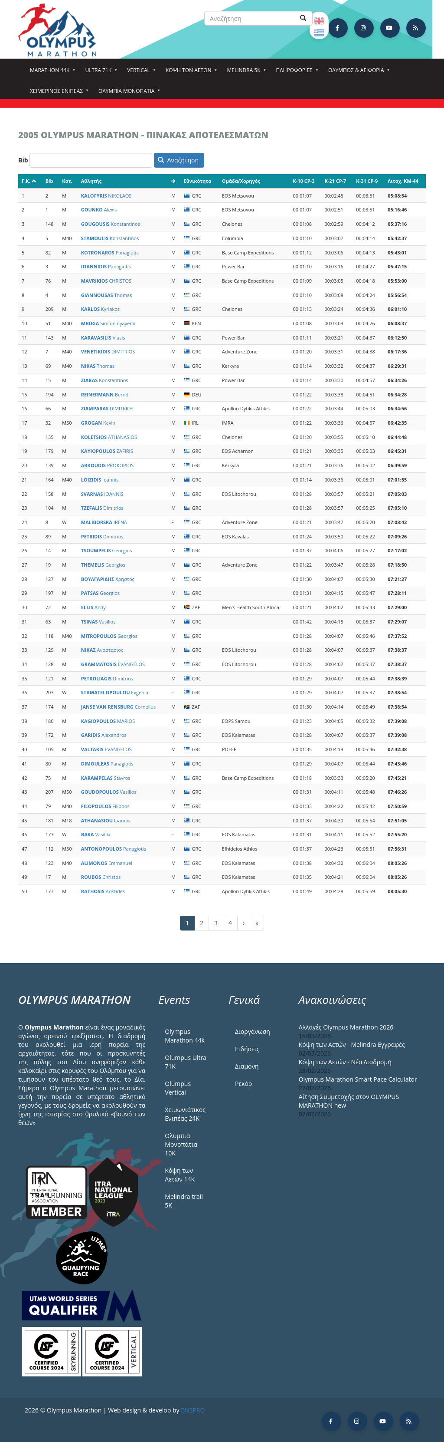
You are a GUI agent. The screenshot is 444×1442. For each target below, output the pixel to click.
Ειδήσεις (247, 1049)
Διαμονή (247, 1066)
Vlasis (103, 337)
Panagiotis (110, 252)
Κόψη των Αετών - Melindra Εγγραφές (352, 1044)
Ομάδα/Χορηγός (241, 181)
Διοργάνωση (252, 1031)
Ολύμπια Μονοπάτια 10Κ (181, 1144)
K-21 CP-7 (335, 181)
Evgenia (114, 692)
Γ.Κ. (29, 181)
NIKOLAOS (106, 195)
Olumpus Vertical (178, 1087)
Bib (23, 160)
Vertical (140, 72)
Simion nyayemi (108, 323)
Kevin (98, 422)
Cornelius (118, 706)
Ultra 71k (99, 72)
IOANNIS (102, 494)
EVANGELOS (113, 664)
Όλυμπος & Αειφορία (357, 72)
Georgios (106, 550)
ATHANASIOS (109, 437)
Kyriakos (100, 309)
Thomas (106, 295)
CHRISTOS (106, 280)
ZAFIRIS (107, 451)
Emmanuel (106, 863)
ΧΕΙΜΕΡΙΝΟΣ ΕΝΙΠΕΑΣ (58, 93)
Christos (101, 877)
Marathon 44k (51, 72)
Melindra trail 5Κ (183, 1200)
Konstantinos (110, 224)
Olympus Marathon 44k (184, 1035)
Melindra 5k (245, 72)
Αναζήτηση (178, 160)
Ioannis (100, 479)
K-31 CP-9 (367, 181)
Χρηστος (107, 579)
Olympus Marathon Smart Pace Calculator (358, 1079)
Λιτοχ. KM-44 (403, 181)
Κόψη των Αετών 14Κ (180, 1174)
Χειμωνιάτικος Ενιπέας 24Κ (185, 1113)
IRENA (104, 522)
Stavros (106, 778)
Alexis (99, 209)
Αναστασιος (102, 650)
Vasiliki (96, 834)
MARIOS (108, 721)
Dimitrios (102, 508)
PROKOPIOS (107, 465)
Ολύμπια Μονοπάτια (127, 93)
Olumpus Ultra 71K (185, 1061)
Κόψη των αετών (189, 72)
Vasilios (98, 621)
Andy (93, 607)
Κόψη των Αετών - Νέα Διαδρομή (345, 1062)
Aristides (103, 891)
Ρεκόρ (243, 1083)
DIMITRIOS (108, 351)
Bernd (104, 394)
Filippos (105, 806)
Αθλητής (91, 181)
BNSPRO (193, 1410)
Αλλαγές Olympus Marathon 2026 (346, 1027)
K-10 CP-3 (303, 181)
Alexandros (104, 735)
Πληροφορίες (295, 72)
